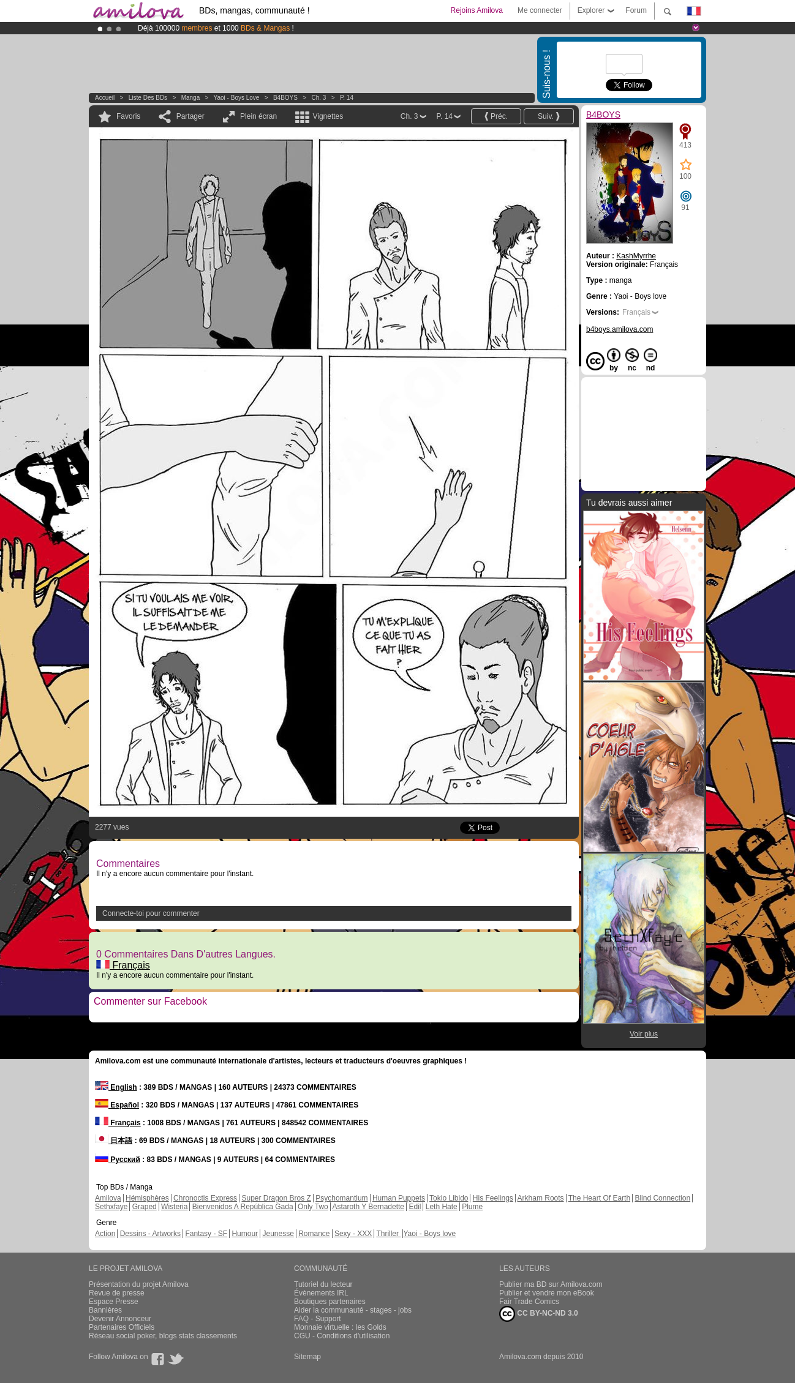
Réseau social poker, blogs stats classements (163, 1336)
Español (117, 1105)
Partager (190, 116)
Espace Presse (113, 1301)
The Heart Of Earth (599, 1198)
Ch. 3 (318, 97)
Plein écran (258, 116)
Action (105, 1233)
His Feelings (493, 1198)
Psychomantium (341, 1198)
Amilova (108, 1198)
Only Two (313, 1206)
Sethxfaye (111, 1206)
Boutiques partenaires (330, 1301)
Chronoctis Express (205, 1198)
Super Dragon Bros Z (276, 1198)
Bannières (105, 1310)
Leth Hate (442, 1206)
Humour (245, 1233)
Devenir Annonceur (120, 1318)
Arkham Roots (541, 1198)
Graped (144, 1206)
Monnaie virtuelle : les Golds (340, 1327)
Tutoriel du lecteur (323, 1284)
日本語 (113, 1140)
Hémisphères (147, 1198)
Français (123, 965)
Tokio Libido (448, 1198)
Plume (472, 1206)
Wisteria (174, 1206)
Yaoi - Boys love (237, 97)
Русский (117, 1159)
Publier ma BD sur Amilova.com (551, 1284)
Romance (314, 1233)
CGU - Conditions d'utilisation (342, 1336)
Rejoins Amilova (477, 10)
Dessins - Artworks (150, 1233)
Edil (415, 1206)
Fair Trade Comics (529, 1301)
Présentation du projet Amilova (139, 1284)
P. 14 (346, 97)
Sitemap (307, 1356)
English (116, 1087)
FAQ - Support (317, 1318)
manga (190, 97)
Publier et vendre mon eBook (546, 1293)
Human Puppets (398, 1198)
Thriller (388, 1233)
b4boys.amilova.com (619, 329)
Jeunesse (277, 1233)
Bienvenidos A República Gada (242, 1206)
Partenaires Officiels (121, 1327)
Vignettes (327, 116)
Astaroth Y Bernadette (368, 1206)
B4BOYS (285, 97)
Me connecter (540, 10)
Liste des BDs (148, 97)
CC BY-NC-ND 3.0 (538, 1314)
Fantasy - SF (206, 1233)
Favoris (128, 116)
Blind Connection (662, 1198)
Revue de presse (117, 1293)
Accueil (105, 97)
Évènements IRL (321, 1293)
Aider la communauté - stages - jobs (353, 1310)
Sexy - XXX (353, 1233)
